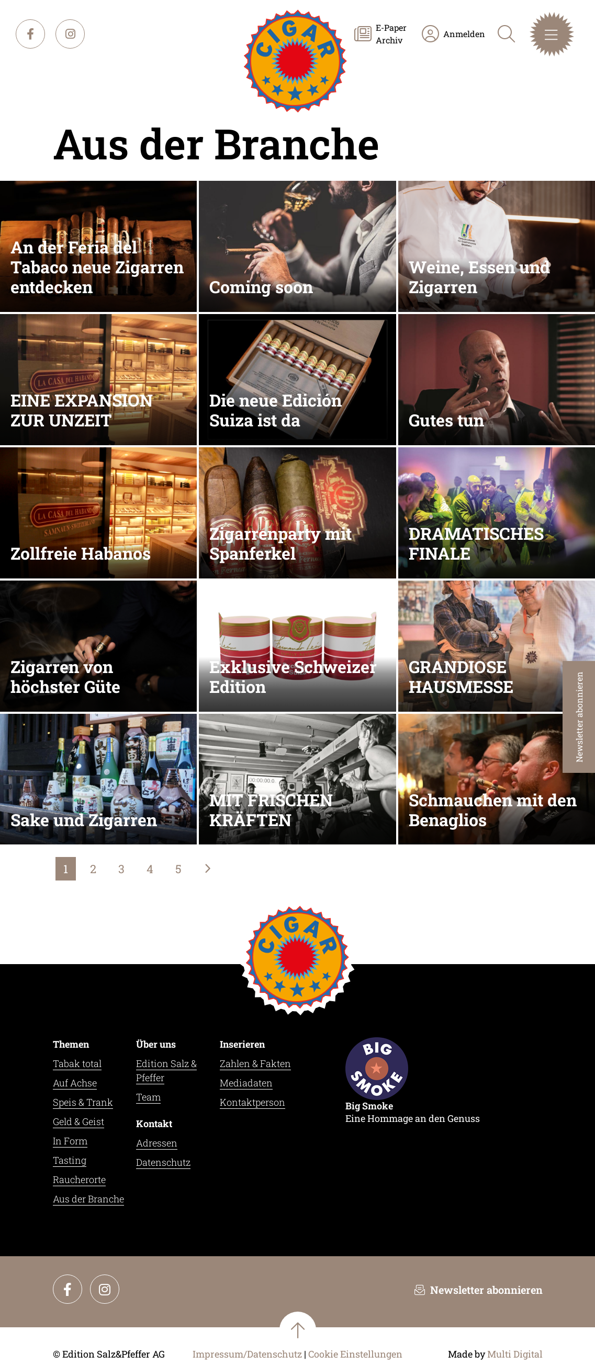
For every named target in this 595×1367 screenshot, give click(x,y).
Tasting (69, 1160)
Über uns (156, 1044)
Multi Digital (515, 1354)
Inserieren (242, 1044)
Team (148, 1097)
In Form (70, 1140)
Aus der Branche (88, 1198)
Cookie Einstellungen (355, 1354)
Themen (71, 1044)
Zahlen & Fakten (255, 1063)
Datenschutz (163, 1162)
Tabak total (77, 1063)
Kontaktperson (252, 1102)
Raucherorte (79, 1179)
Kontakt (154, 1123)
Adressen (156, 1143)
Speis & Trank (83, 1102)
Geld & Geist (78, 1121)
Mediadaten (246, 1082)
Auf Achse (75, 1082)
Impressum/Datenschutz (247, 1354)
